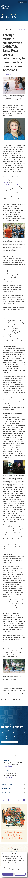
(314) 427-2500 (8, 777)
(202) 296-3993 (8, 767)
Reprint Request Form (10, 742)
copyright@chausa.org (9, 696)
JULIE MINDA (7, 75)
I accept (8, 874)
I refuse (20, 874)
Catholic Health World (6, 22)
